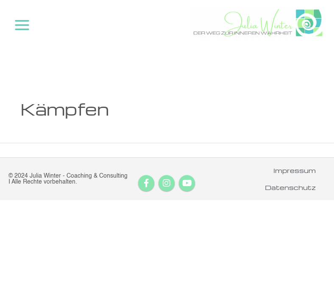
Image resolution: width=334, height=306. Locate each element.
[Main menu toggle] (22, 25)
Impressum (294, 170)
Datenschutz (290, 187)
